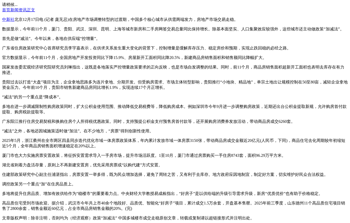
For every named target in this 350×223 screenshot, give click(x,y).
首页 (6, 10)
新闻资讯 (18, 10)
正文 (31, 10)
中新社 (8, 19)
